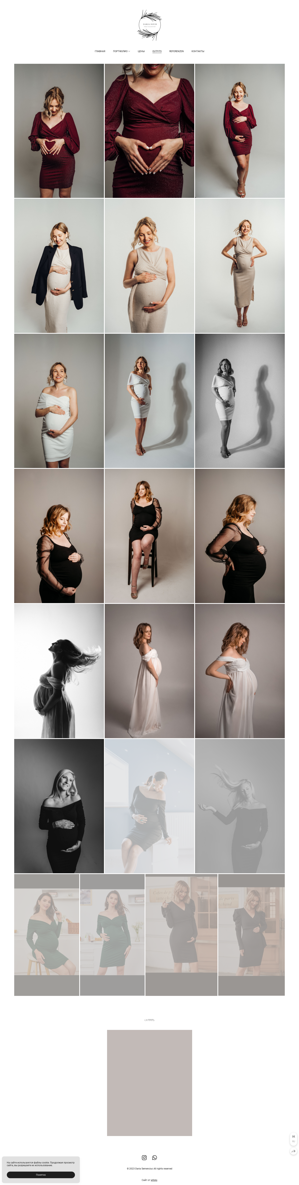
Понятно (41, 1175)
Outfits (157, 51)
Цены (141, 51)
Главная (100, 51)
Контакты (198, 51)
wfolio (154, 1180)
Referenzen (176, 51)
